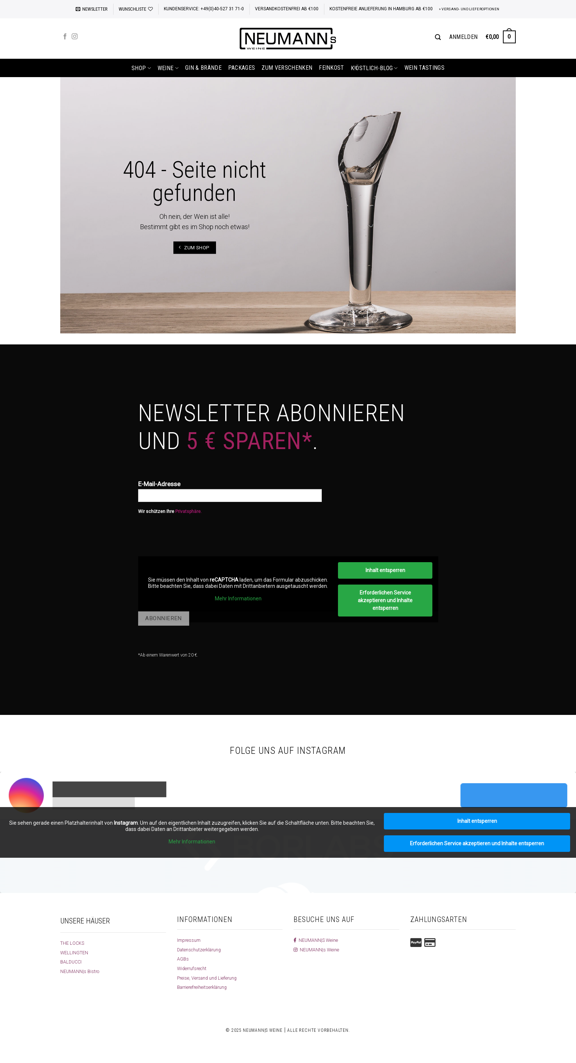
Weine (168, 68)
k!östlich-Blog (374, 68)
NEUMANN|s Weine (317, 949)
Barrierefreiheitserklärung (205, 987)
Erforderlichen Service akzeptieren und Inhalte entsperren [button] (385, 600)
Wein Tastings (424, 67)
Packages (241, 67)
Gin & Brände (203, 67)
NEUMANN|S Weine (317, 940)
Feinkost (331, 67)
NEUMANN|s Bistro (80, 971)
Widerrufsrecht (193, 968)
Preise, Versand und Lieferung (209, 978)
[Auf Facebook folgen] (65, 36)
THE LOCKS (73, 943)
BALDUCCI (71, 962)
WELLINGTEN (75, 952)
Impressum (190, 940)
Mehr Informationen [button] (238, 598)
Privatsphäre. (188, 511)
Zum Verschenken (287, 67)
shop (141, 68)
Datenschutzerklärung (202, 949)
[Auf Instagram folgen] (75, 36)
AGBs (183, 959)
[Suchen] (438, 37)
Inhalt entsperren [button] (385, 570)
